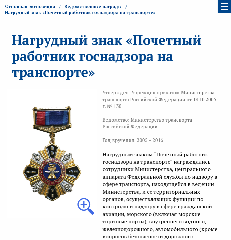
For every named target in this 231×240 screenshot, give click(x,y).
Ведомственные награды (93, 6)
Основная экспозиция (30, 6)
